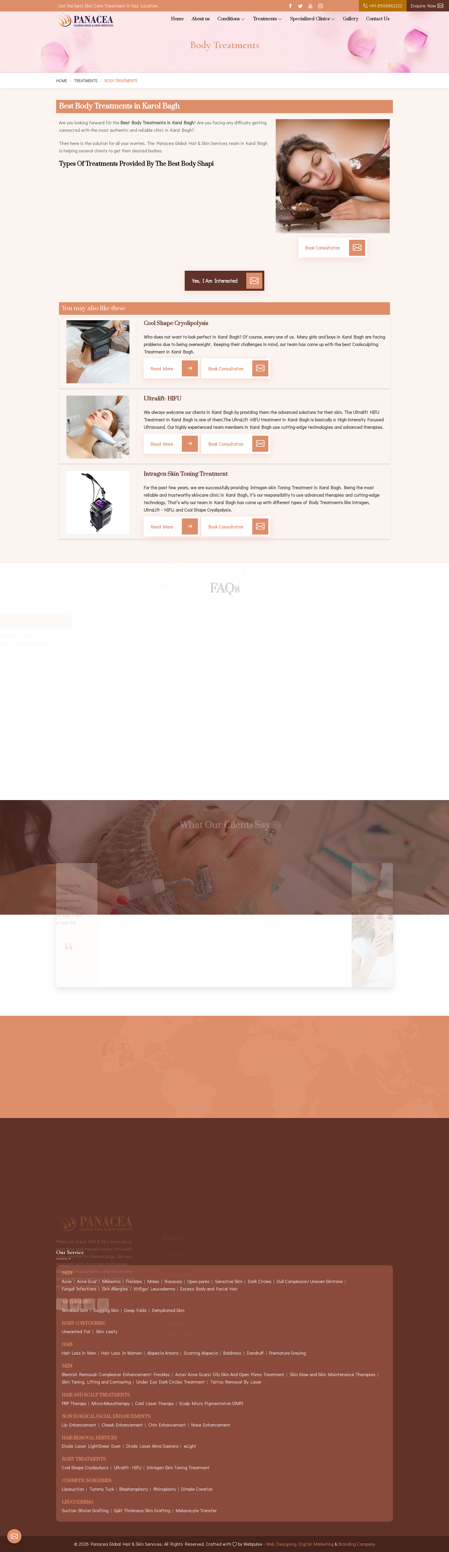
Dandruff (255, 1353)
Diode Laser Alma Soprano (152, 1446)
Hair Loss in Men (79, 1353)
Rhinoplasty (164, 1489)
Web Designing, (282, 1544)
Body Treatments (84, 1459)
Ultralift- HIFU (162, 399)
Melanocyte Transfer (196, 1510)
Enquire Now (427, 6)
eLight (190, 1446)
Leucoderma (77, 1502)
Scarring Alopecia (201, 1353)
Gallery (350, 19)
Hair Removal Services (89, 1438)
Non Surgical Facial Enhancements (106, 1417)
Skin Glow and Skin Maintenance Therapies (332, 1374)
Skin (67, 1366)
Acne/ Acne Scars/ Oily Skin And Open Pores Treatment (229, 1374)
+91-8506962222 (382, 6)
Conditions (231, 19)
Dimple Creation (197, 1489)
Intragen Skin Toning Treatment (186, 474)
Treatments (267, 19)
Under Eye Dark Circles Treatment (170, 1382)
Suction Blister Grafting (85, 1510)
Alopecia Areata (162, 1353)
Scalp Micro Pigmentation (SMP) (211, 1403)
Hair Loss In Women (121, 1353)
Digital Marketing (316, 1544)
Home (177, 19)
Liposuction (73, 1489)
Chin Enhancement (167, 1425)
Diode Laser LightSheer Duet (91, 1446)
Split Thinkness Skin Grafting (142, 1510)
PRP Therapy (74, 1403)
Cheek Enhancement (122, 1425)
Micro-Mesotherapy (111, 1403)
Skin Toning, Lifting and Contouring (96, 1382)
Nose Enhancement (210, 1425)
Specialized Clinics (312, 19)
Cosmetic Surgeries (86, 1481)
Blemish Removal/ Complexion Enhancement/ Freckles (116, 1374)
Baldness (232, 1353)
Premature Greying (287, 1353)
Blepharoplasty (133, 1489)
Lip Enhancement (79, 1425)
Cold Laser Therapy (154, 1403)
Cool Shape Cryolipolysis (176, 323)
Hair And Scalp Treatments (96, 1395)
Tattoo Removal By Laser (235, 1382)
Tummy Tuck (101, 1489)
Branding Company (356, 1544)
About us (201, 19)
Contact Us (377, 19)
